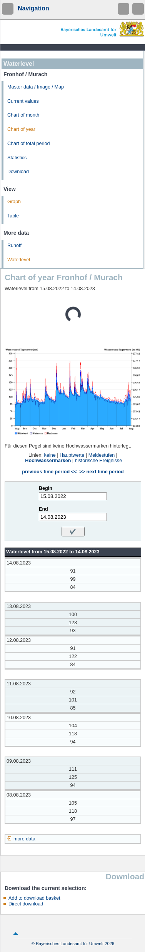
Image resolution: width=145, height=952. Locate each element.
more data (24, 839)
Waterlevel (18, 259)
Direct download (25, 904)
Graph (14, 201)
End (43, 509)
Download (18, 171)
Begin (45, 488)
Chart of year (21, 129)
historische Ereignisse (98, 460)
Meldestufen (101, 455)
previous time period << (49, 471)
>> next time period (101, 471)
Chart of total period (28, 143)
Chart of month (23, 115)
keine (50, 455)
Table (13, 216)
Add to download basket (34, 898)
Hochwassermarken (48, 460)
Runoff (14, 245)
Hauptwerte (72, 455)
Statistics (17, 157)
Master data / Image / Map (35, 87)
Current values (23, 101)
